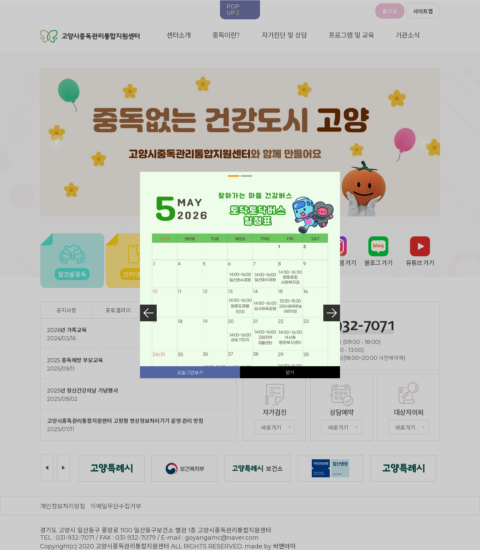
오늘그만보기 (190, 373)
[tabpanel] (240, 313)
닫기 (290, 373)
